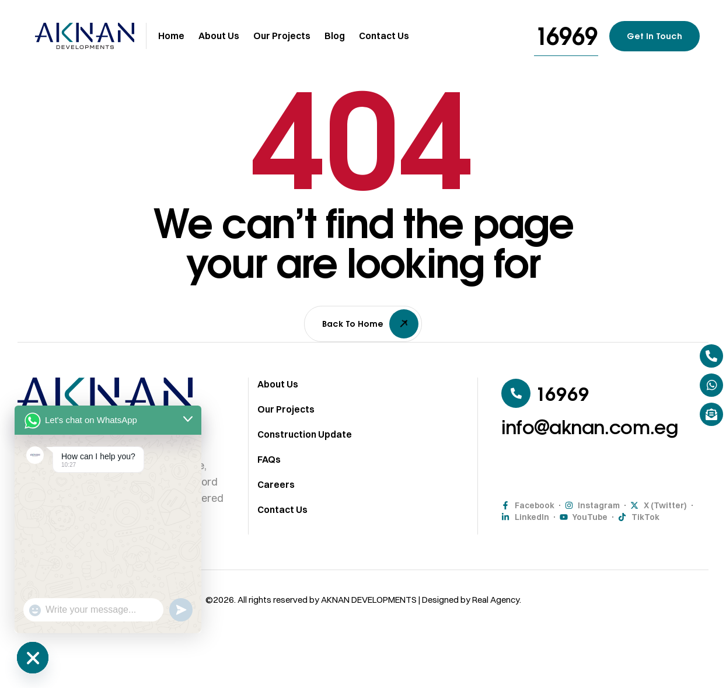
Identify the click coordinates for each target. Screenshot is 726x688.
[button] (566, 36)
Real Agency (495, 604)
